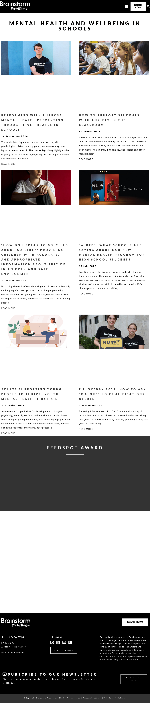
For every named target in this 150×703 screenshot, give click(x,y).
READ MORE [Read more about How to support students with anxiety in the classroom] (86, 159)
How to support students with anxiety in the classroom (109, 120)
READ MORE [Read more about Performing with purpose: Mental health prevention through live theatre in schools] (8, 164)
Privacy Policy (73, 698)
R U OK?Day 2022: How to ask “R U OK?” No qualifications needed (112, 394)
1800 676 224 (13, 637)
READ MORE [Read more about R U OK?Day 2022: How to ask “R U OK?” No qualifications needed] (86, 429)
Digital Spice (121, 698)
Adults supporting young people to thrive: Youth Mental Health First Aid (31, 394)
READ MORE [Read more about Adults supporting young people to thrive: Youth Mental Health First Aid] (8, 433)
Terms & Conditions (92, 698)
